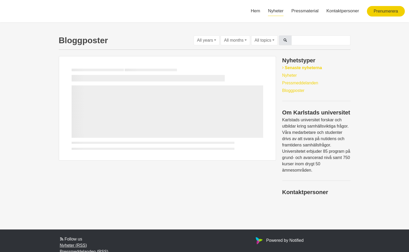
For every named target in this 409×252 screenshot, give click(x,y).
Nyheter (276, 10)
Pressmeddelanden (300, 83)
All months (234, 40)
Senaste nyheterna (303, 67)
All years (205, 40)
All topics (263, 40)
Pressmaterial (305, 10)
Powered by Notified (278, 240)
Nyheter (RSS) (73, 245)
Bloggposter (293, 90)
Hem (255, 10)
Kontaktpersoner (342, 10)
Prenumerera (386, 11)
